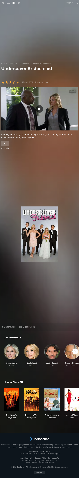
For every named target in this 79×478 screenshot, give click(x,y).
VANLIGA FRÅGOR (40, 454)
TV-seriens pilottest (30, 462)
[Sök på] (76, 2)
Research (53, 460)
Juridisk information (26, 458)
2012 (17, 64)
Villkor (44, 458)
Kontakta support (54, 454)
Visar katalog (33, 451)
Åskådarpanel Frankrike (47, 462)
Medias (37, 460)
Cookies (38, 458)
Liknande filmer (27, 327)
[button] (11, 356)
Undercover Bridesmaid (41, 64)
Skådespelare (8, 327)
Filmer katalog (45, 451)
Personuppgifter (53, 458)
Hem (3, 64)
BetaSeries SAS (27, 460)
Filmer (10, 64)
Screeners (45, 460)
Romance (25, 64)
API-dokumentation (25, 454)
